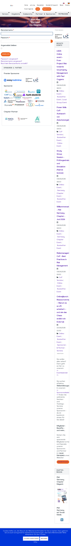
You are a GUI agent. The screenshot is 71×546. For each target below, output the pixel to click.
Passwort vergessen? (9, 59)
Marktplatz (63, 462)
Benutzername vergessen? (11, 61)
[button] (27, 68)
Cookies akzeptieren (31, 538)
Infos (35, 542)
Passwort (5, 38)
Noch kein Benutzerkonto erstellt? (14, 63)
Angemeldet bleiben (8, 45)
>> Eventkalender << (62, 373)
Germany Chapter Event (61, 193)
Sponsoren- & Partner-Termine (62, 348)
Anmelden (6, 54)
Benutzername (7, 30)
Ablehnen (44, 538)
